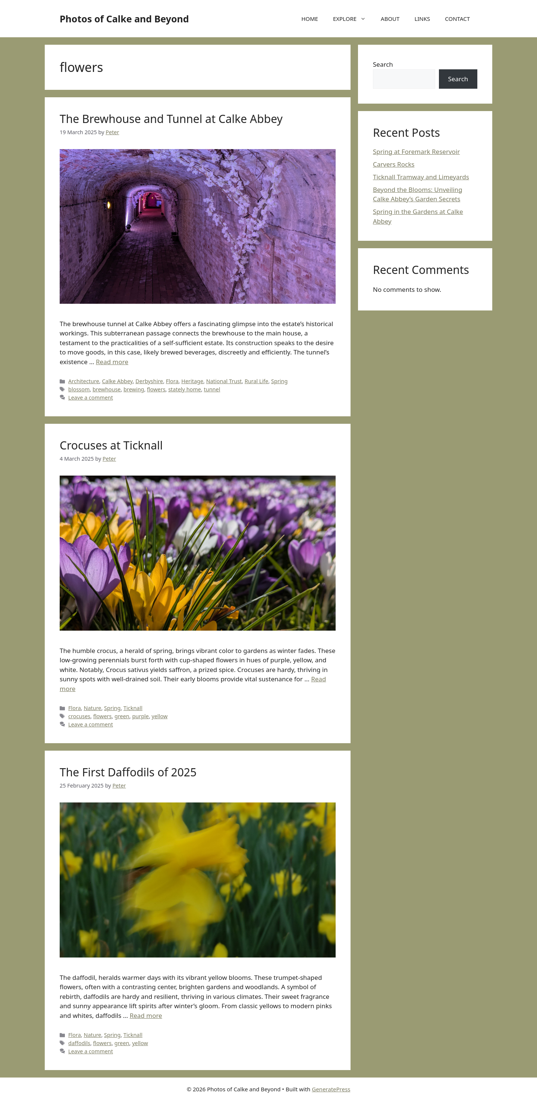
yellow (160, 716)
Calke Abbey (117, 381)
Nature (92, 708)
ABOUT (390, 18)
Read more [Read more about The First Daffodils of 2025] (146, 1015)
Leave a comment (90, 397)
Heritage (192, 381)
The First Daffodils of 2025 (128, 772)
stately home (184, 389)
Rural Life (256, 381)
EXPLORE (353, 18)
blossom (79, 389)
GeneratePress (331, 1089)
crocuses (79, 716)
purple (140, 716)
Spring (279, 381)
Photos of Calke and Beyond (124, 18)
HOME (309, 18)
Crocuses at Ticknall (111, 445)
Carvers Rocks (393, 164)
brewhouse (106, 389)
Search (383, 64)
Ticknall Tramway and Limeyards (421, 177)
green (121, 716)
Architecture (83, 381)
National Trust (224, 381)
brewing (133, 389)
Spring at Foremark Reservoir (416, 151)
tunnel (212, 389)
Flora (172, 381)
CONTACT (457, 18)
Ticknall (132, 708)
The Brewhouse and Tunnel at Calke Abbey (171, 118)
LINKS (422, 18)
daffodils (79, 1043)
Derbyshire (149, 381)
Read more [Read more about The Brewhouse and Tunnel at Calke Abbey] (112, 361)
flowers (156, 389)
